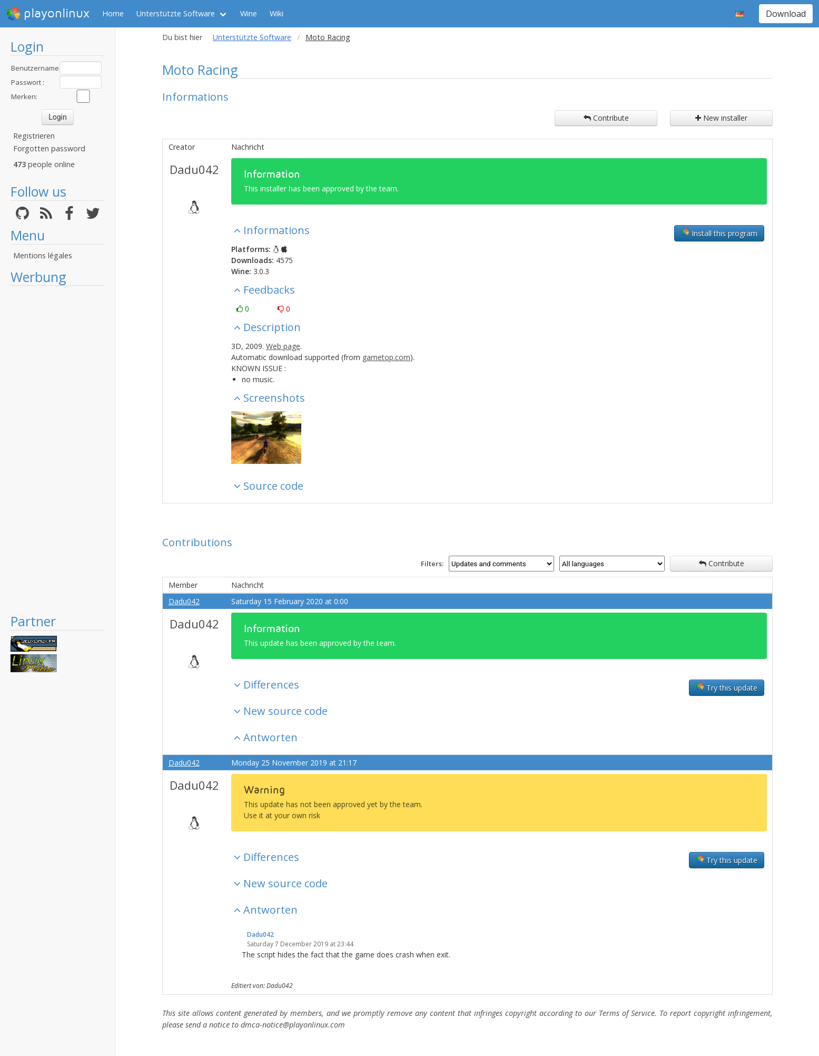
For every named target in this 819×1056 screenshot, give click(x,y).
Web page (283, 346)
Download (786, 14)
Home (113, 13)
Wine (248, 13)
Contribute (606, 118)
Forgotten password (49, 148)
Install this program (719, 233)
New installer (721, 118)
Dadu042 (194, 169)
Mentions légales (42, 255)
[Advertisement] (58, 449)
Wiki (276, 13)
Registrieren (34, 136)
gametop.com (386, 357)
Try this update (726, 687)
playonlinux (48, 13)
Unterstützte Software (175, 13)
